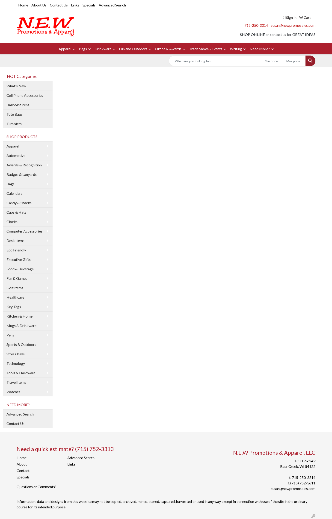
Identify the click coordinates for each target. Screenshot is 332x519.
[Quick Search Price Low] (273, 61)
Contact (23, 470)
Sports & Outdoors (21, 344)
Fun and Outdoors (133, 49)
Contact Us (59, 5)
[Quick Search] (215, 61)
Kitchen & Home (19, 316)
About (22, 464)
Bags (83, 49)
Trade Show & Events (205, 49)
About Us (39, 5)
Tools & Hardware (20, 373)
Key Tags (13, 306)
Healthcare (15, 297)
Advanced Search (112, 5)
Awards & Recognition (24, 165)
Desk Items (15, 240)
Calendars (14, 193)
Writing (236, 49)
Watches (13, 391)
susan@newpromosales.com (293, 25)
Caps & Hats (16, 212)
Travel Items (16, 382)
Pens (10, 335)
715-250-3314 (256, 25)
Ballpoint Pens (17, 105)
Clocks (12, 221)
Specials (89, 5)
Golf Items (14, 288)
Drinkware (103, 49)
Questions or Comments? (36, 486)
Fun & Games (16, 278)
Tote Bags (14, 114)
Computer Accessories (24, 231)
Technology (15, 363)
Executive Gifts (18, 259)
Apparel (65, 49)
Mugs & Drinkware (21, 325)
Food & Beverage (20, 269)
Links (75, 5)
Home (23, 5)
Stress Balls (15, 354)
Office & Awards (168, 49)
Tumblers (14, 123)
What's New (16, 86)
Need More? (260, 49)
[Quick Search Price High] (295, 61)
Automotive (15, 155)
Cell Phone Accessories (24, 95)
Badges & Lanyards (21, 174)
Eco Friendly (16, 250)
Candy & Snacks (19, 203)
